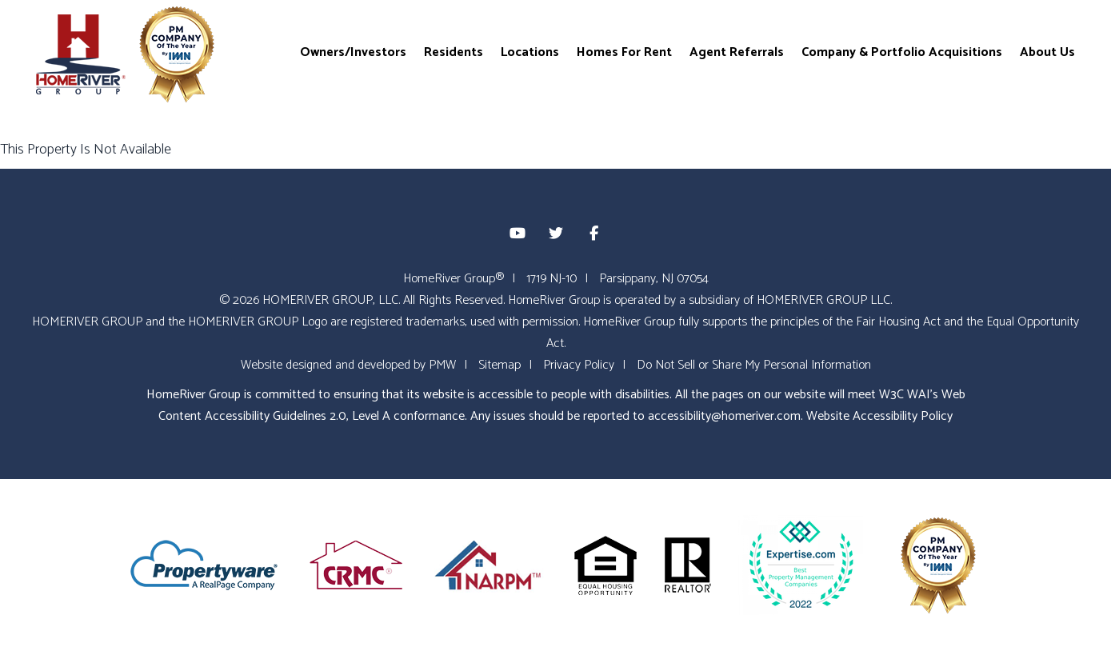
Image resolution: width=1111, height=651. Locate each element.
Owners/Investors (353, 51)
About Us (1047, 51)
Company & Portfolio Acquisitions (901, 51)
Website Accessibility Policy (879, 416)
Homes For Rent (624, 51)
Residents (453, 51)
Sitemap (499, 365)
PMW (442, 365)
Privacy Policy (578, 365)
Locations (530, 51)
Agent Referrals (736, 51)
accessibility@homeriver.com (724, 416)
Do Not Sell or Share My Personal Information (754, 365)
